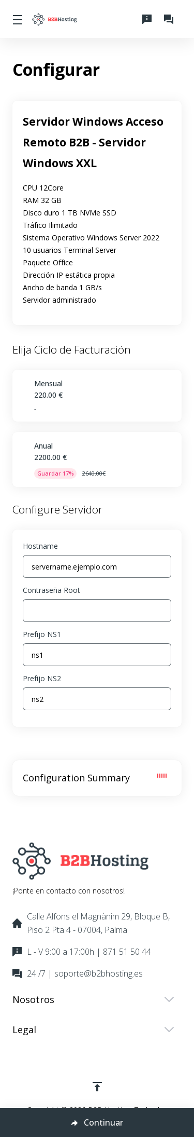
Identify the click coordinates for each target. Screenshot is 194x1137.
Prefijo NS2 (42, 678)
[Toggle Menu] (16, 19)
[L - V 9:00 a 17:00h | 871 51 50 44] (149, 19)
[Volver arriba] (97, 1086)
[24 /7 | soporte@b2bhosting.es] (171, 19)
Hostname (40, 546)
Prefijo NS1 (42, 634)
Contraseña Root (51, 590)
